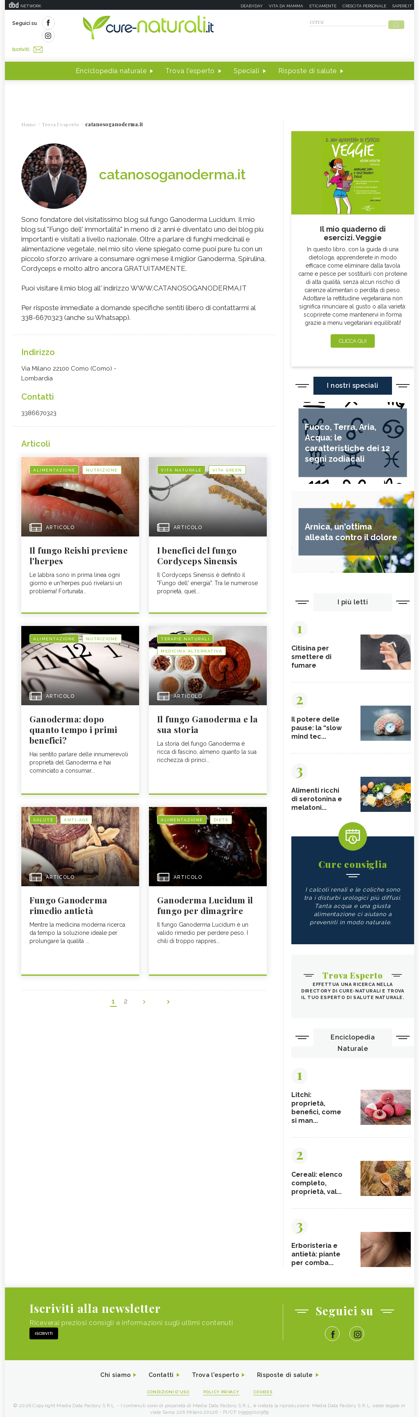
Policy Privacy (222, 1385)
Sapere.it (402, 6)
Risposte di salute (307, 56)
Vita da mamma (286, 6)
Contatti (157, 1368)
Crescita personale (364, 6)
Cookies (268, 1385)
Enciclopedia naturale (111, 56)
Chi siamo (109, 1368)
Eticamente (322, 6)
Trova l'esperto (190, 56)
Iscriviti (104, 24)
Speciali (246, 56)
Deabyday (252, 6)
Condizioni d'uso (164, 1385)
